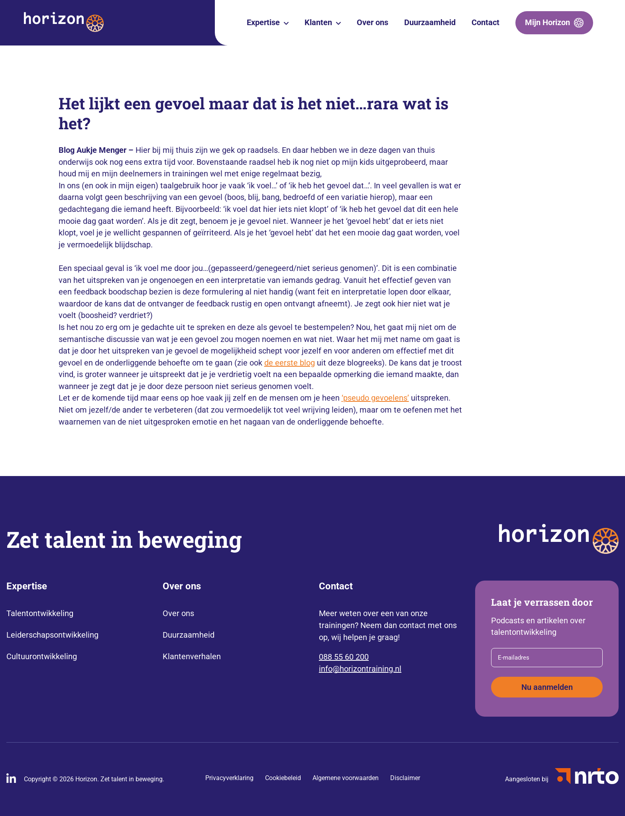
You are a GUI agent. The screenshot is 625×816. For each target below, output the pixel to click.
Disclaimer (405, 778)
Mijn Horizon (547, 22)
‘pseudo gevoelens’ (375, 398)
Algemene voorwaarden (345, 778)
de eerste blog (289, 362)
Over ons (372, 22)
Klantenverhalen (192, 656)
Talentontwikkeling (39, 613)
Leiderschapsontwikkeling (52, 635)
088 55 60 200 (344, 657)
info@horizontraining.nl (360, 669)
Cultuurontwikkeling (41, 656)
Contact (485, 22)
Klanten (318, 22)
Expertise (263, 22)
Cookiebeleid (283, 778)
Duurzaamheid (430, 22)
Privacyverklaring (229, 778)
